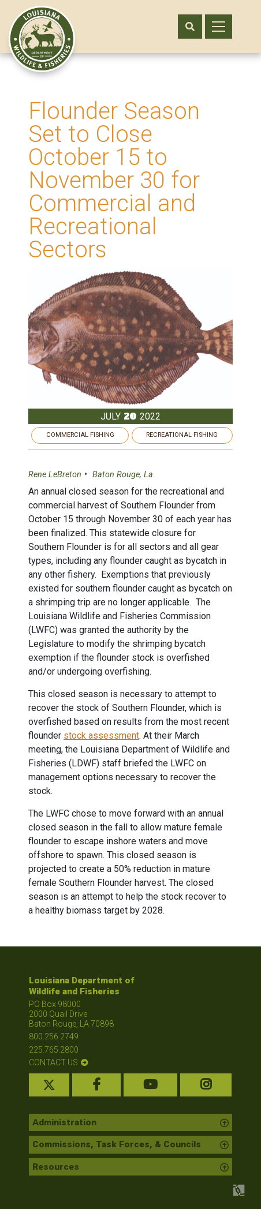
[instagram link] (206, 1084)
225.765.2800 (54, 1049)
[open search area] (190, 26)
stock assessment (102, 735)
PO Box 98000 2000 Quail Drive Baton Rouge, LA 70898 (71, 1014)
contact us (53, 1062)
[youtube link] (151, 1084)
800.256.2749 (54, 1036)
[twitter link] (49, 1084)
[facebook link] (96, 1084)
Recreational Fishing (182, 435)
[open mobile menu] (218, 26)
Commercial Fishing (80, 435)
